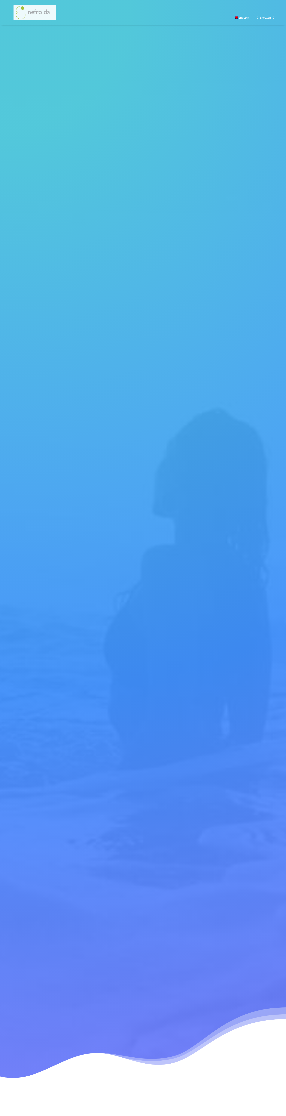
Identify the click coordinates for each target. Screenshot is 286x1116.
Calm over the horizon (139, 946)
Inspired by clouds (213, 943)
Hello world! (67, 937)
